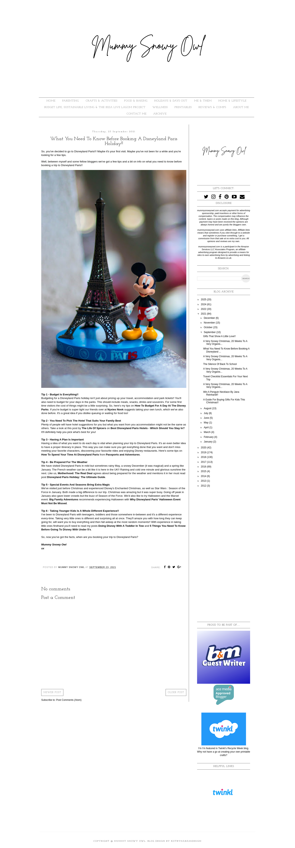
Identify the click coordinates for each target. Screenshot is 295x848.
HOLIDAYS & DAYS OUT (170, 100)
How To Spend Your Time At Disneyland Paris (70, 454)
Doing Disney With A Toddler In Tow (121, 525)
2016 (204, 466)
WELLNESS (160, 107)
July (206, 413)
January (208, 441)
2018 (204, 457)
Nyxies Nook (115, 409)
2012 (204, 485)
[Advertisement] (223, 555)
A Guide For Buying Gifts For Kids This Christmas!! (224, 401)
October (208, 327)
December (210, 318)
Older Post (176, 692)
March (207, 432)
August (208, 408)
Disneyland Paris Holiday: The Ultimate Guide (76, 477)
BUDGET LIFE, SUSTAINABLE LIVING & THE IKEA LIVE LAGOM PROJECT (94, 107)
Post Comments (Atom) (68, 700)
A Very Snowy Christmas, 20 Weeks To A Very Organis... (225, 342)
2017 (204, 462)
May (206, 422)
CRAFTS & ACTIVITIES (101, 100)
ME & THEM (203, 100)
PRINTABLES (183, 107)
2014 (204, 476)
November (210, 322)
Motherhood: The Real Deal (75, 473)
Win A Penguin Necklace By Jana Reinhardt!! (221, 393)
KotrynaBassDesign (186, 841)
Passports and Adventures (123, 454)
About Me (241, 107)
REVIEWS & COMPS (212, 107)
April (206, 427)
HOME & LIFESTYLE (232, 100)
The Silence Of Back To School (220, 364)
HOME (51, 100)
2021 (204, 313)
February (209, 437)
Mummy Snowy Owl (130, 841)
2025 (204, 299)
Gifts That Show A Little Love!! (219, 336)
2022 (204, 309)
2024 (204, 304)
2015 (204, 471)
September (210, 332)
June (207, 417)
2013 (204, 480)
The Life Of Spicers (94, 428)
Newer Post (52, 692)
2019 (204, 452)
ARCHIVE (160, 113)
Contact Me (136, 113)
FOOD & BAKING (136, 100)
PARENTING (70, 100)
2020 (204, 447)
